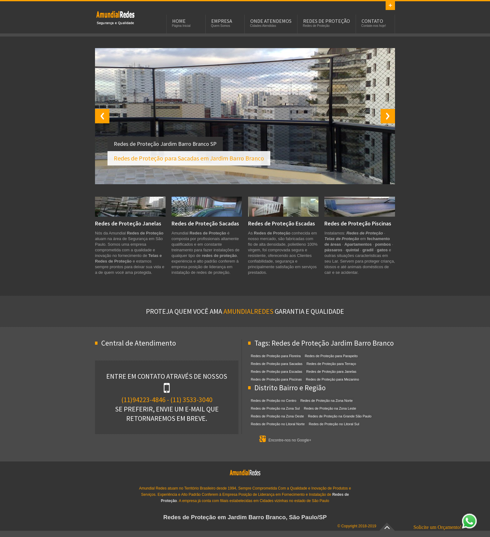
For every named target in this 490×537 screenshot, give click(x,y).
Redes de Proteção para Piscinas (276, 379)
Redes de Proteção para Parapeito (331, 356)
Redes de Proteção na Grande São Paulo (340, 416)
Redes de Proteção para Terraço (331, 364)
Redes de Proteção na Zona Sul (275, 408)
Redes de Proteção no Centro (274, 400)
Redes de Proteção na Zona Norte (326, 400)
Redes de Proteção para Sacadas (276, 364)
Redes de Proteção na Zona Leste (330, 408)
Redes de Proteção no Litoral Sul (334, 424)
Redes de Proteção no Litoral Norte (278, 424)
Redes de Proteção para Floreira (276, 356)
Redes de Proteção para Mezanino (332, 379)
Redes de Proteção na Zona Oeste (277, 416)
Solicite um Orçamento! (445, 527)
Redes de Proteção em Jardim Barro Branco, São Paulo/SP (245, 517)
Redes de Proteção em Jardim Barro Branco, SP (115, 17)
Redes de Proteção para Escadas (276, 371)
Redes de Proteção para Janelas (331, 371)
